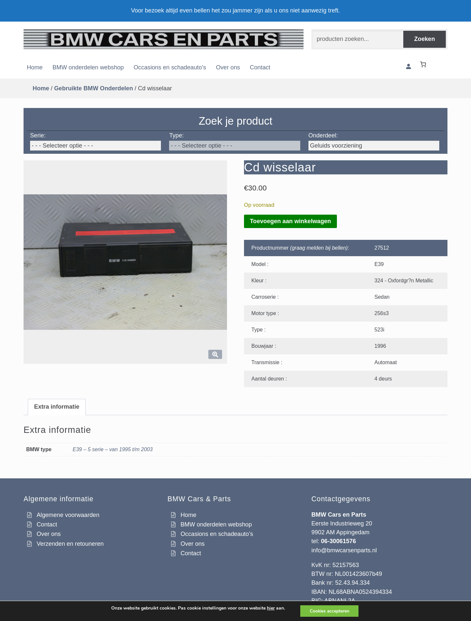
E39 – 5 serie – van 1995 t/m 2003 (113, 449)
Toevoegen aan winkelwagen (290, 221)
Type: (176, 135)
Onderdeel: (323, 135)
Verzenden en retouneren (70, 544)
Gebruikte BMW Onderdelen (93, 88)
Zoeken (424, 39)
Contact (260, 67)
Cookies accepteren (329, 611)
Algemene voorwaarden (68, 515)
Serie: (37, 135)
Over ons (228, 67)
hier (270, 608)
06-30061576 (338, 541)
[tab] (57, 407)
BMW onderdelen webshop (88, 67)
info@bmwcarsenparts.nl (344, 550)
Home (35, 67)
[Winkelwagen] (424, 64)
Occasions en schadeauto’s (169, 67)
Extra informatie (56, 406)
